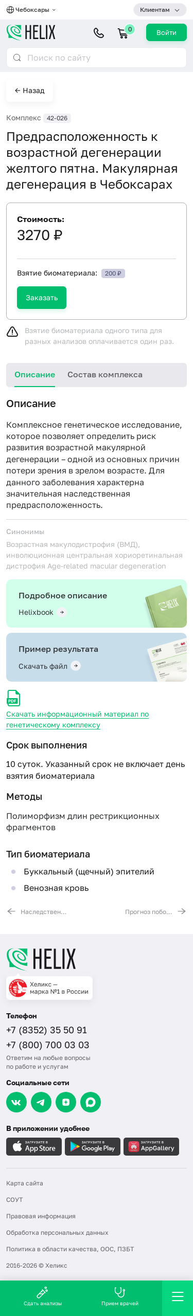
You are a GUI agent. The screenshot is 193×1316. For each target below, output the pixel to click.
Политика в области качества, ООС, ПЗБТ (70, 1249)
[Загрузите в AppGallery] (151, 1147)
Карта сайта (24, 1183)
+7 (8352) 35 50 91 (46, 1029)
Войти (166, 32)
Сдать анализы (43, 1296)
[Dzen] (66, 1102)
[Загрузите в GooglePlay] (92, 1147)
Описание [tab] (34, 374)
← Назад (29, 90)
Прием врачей (119, 1296)
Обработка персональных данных (57, 1232)
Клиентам (155, 9)
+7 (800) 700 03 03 (48, 1044)
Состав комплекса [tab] (105, 374)
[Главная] (96, 959)
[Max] (90, 1102)
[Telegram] (41, 1102)
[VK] (16, 1102)
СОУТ (14, 1199)
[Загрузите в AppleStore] (34, 1147)
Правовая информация (41, 1216)
